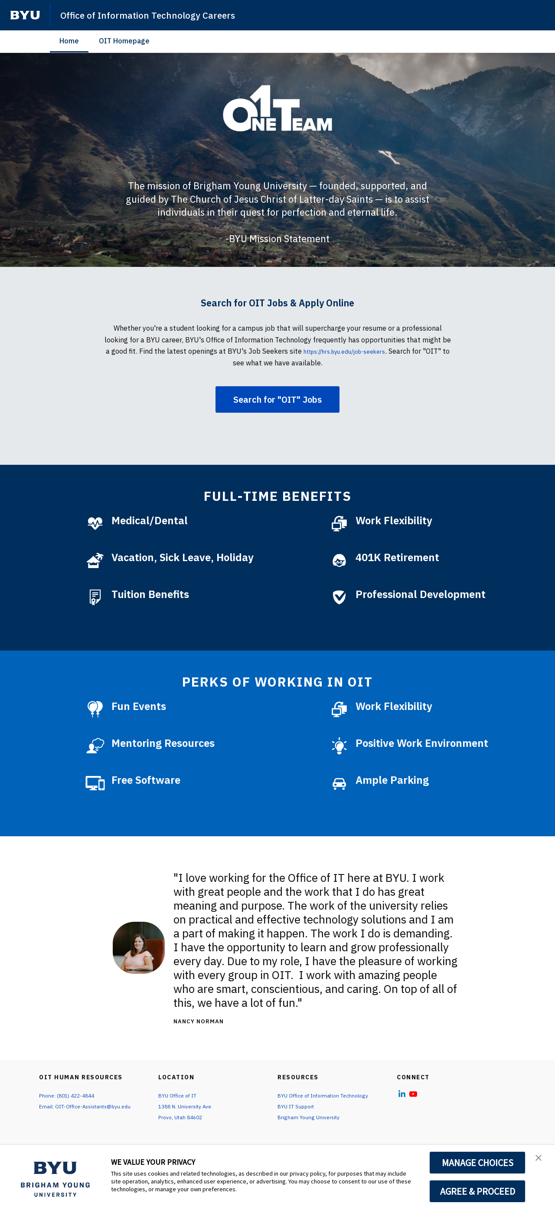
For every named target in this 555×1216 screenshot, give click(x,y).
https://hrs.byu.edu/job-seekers (358, 351)
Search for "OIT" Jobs (277, 399)
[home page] (25, 15)
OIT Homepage (124, 40)
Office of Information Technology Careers (159, 15)
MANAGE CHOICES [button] (477, 1163)
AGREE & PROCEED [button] (477, 1191)
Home (69, 40)
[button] (540, 1160)
